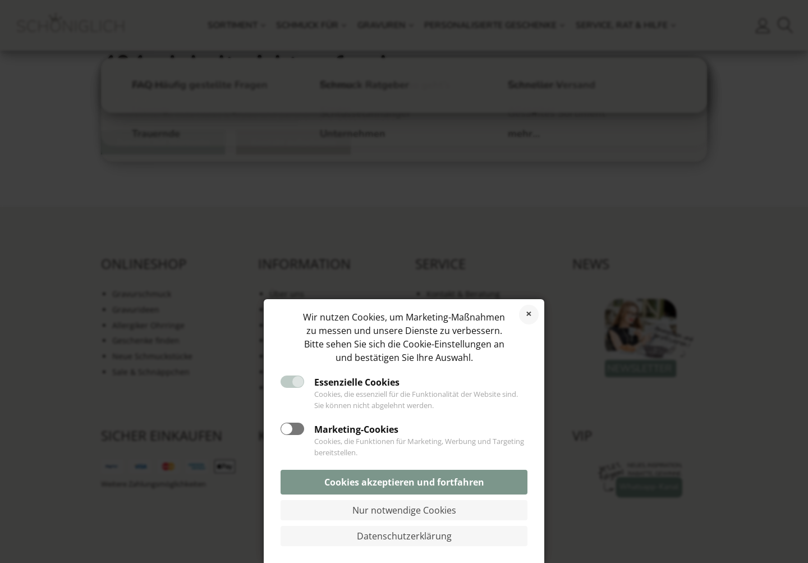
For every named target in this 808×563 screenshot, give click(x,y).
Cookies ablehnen (529, 314)
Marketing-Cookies (356, 429)
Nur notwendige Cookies (404, 510)
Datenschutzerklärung (404, 536)
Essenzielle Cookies (357, 382)
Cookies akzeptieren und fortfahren (404, 482)
